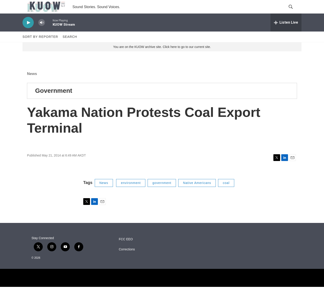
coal (226, 193)
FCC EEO (126, 249)
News (32, 84)
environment (131, 193)
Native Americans (197, 193)
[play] (28, 32)
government (161, 193)
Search (70, 47)
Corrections (127, 259)
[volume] (41, 33)
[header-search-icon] (294, 12)
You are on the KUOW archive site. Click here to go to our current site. (162, 57)
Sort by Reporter (40, 47)
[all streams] (286, 33)
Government (53, 100)
